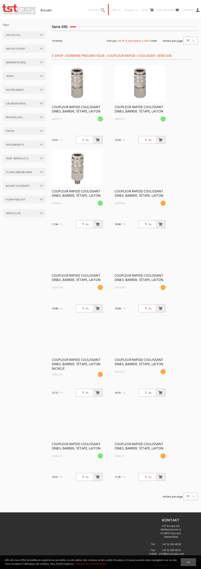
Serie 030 (164, 55)
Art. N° (121, 41)
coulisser (146, 55)
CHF (146, 41)
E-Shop (57, 55)
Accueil (46, 10)
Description (134, 41)
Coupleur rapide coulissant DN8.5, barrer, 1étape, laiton (76, 109)
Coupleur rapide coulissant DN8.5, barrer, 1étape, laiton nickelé (76, 364)
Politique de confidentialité (90, 563)
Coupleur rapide (121, 55)
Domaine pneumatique (85, 55)
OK (188, 562)
